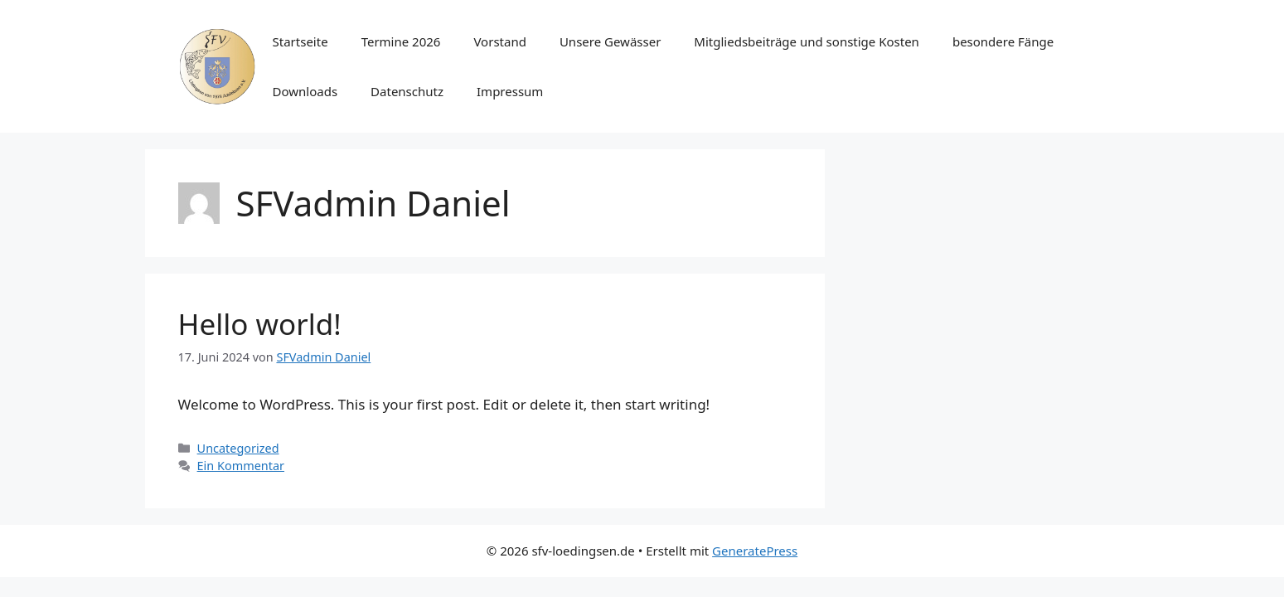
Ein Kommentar (240, 465)
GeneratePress (754, 550)
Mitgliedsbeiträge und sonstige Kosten (806, 41)
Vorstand (499, 41)
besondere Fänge (1003, 41)
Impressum (510, 91)
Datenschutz (407, 91)
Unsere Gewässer (610, 41)
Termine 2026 (401, 41)
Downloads (305, 91)
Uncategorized (238, 448)
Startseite (300, 41)
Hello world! (260, 323)
